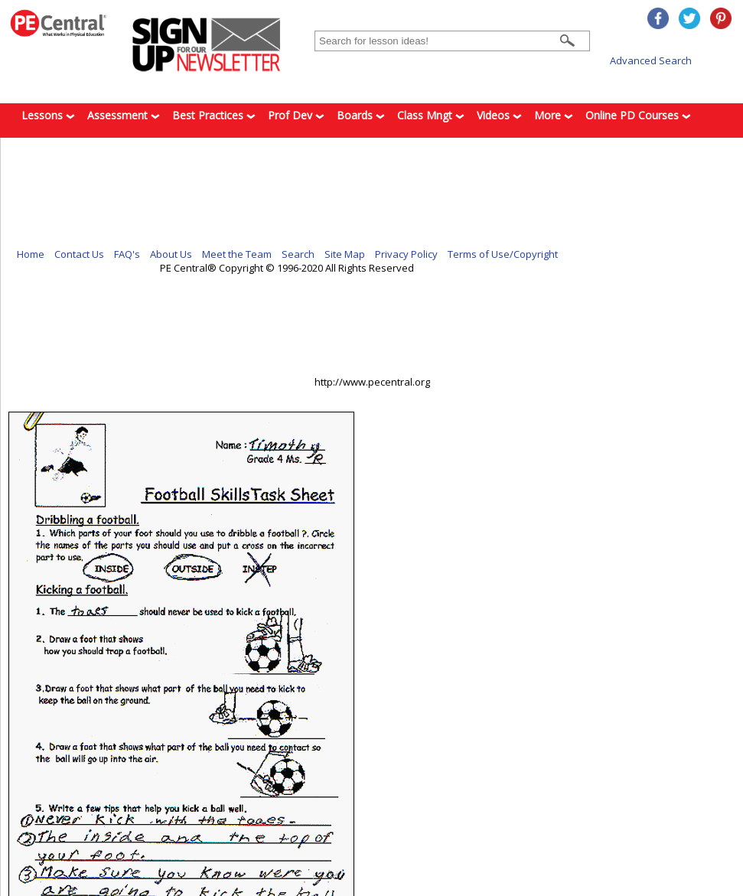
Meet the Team (237, 254)
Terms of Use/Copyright (503, 254)
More (553, 115)
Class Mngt (430, 115)
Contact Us (79, 254)
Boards (361, 115)
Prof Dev (296, 115)
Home (30, 254)
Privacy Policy (406, 254)
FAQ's (127, 254)
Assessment (123, 115)
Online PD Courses (638, 115)
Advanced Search (651, 60)
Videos (499, 115)
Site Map (344, 254)
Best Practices (214, 115)
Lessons (48, 115)
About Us (171, 254)
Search (298, 254)
